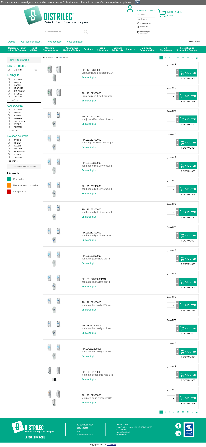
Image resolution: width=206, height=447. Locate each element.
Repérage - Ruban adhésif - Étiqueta (17, 49)
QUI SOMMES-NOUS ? (85, 425)
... (173, 58)
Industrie (130, 49)
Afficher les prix (194, 42)
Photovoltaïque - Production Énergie (187, 49)
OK (138, 2)
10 (178, 58)
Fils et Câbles (33, 49)
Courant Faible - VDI (117, 49)
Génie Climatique (102, 49)
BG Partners (111, 445)
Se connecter (143, 27)
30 (188, 58)
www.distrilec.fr (122, 435)
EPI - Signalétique (166, 49)
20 (183, 58)
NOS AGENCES (82, 428)
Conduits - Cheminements (50, 49)
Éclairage (88, 49)
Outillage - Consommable (147, 49)
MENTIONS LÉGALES (84, 434)
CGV (78, 431)
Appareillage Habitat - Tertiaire (71, 49)
